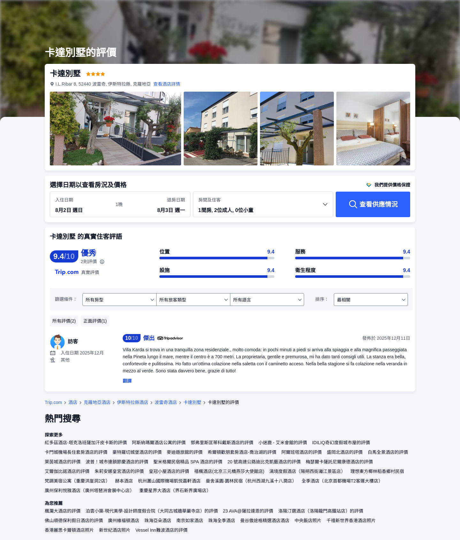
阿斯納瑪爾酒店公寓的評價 (159, 442)
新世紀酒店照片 (114, 530)
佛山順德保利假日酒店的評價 (74, 520)
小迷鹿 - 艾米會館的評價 (282, 442)
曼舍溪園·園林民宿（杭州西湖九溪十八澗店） (251, 480)
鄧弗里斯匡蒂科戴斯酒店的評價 (222, 442)
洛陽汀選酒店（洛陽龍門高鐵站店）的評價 (320, 510)
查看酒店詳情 (167, 84)
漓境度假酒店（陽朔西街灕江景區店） (307, 471)
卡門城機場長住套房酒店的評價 (76, 452)
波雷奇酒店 (166, 402)
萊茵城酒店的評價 (62, 461)
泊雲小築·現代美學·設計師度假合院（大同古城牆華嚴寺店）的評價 (152, 510)
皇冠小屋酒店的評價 (169, 471)
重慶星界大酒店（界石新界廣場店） (175, 490)
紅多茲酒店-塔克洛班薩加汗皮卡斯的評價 (86, 442)
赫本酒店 (124, 480)
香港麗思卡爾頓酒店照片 (69, 530)
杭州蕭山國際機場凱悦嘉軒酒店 (169, 480)
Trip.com (53, 402)
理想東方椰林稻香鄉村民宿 (377, 471)
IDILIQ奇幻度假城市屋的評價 (341, 442)
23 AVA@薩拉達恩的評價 (248, 510)
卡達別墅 (192, 402)
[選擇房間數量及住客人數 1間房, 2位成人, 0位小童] (263, 207)
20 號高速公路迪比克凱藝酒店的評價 (264, 461)
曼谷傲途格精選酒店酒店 (264, 520)
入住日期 (64, 199)
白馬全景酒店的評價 (388, 452)
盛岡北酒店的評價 (345, 452)
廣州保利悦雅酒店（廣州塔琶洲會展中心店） (89, 490)
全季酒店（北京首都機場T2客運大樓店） (342, 480)
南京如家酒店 (189, 520)
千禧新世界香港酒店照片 (351, 520)
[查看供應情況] (373, 204)
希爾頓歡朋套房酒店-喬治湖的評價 (242, 452)
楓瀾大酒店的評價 (62, 510)
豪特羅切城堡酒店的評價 (137, 452)
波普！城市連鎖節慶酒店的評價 (117, 461)
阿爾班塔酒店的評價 (301, 452)
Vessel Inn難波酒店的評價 (161, 530)
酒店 (72, 402)
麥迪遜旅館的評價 (185, 452)
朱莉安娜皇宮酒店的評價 (119, 471)
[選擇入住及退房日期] (81, 204)
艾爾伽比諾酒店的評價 (67, 471)
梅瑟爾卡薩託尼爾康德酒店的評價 (339, 461)
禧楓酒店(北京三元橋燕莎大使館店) (229, 471)
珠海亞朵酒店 (157, 520)
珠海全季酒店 (221, 520)
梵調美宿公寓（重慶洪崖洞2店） (77, 480)
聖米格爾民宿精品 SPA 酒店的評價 (187, 461)
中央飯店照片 (308, 520)
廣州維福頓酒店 (123, 520)
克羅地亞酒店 (97, 402)
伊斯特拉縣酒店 (132, 402)
